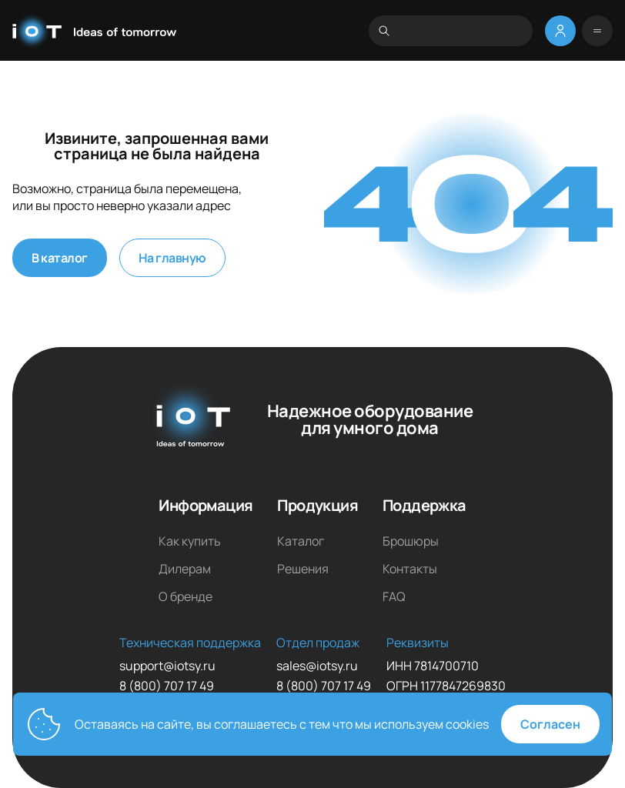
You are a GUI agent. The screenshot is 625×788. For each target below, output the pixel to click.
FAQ (394, 596)
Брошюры (411, 541)
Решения (303, 568)
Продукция (317, 505)
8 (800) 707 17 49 (166, 685)
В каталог (60, 257)
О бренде (185, 596)
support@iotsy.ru (167, 665)
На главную (172, 257)
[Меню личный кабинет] (560, 30)
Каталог (300, 541)
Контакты (410, 568)
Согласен (550, 724)
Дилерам (185, 568)
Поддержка (424, 505)
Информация (205, 505)
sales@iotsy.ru (317, 665)
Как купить (190, 541)
